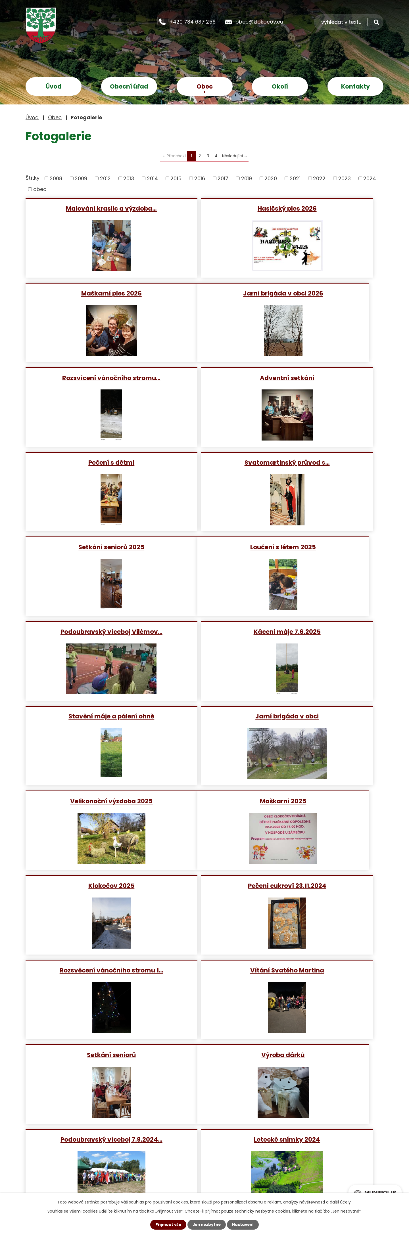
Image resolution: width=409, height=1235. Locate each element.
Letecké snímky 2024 (324, 801)
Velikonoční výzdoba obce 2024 (83, 885)
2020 (270, 178)
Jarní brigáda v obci (204, 547)
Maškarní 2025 (83, 631)
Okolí (280, 86)
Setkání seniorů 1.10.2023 (324, 970)
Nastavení (244, 1224)
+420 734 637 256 (192, 21)
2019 (246, 178)
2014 (152, 178)
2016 (199, 178)
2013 (128, 178)
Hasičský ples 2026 (203, 208)
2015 (175, 178)
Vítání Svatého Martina (204, 716)
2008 (56, 178)
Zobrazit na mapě (269, 1164)
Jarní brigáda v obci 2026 (83, 293)
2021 (295, 178)
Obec (205, 86)
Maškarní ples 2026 (324, 208)
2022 (319, 178)
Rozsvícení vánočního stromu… (204, 293)
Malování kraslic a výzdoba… (83, 208)
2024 (369, 178)
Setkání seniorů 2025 (325, 378)
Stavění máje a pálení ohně (83, 547)
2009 (81, 178)
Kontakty (355, 86)
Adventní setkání (324, 293)
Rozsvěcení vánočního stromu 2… (324, 885)
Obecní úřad (129, 86)
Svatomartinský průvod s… (204, 378)
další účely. (341, 1202)
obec (39, 189)
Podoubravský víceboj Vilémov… (204, 462)
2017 (223, 178)
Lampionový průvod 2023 (204, 970)
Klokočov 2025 (204, 631)
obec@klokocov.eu (259, 21)
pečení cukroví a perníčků (83, 970)
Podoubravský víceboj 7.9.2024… (204, 801)
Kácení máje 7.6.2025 (324, 462)
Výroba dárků (83, 801)
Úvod (54, 86)
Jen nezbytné (207, 1224)
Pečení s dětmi (83, 378)
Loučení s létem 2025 (83, 462)
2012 (105, 178)
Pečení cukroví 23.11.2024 (324, 631)
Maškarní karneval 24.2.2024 (204, 885)
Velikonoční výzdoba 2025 (324, 547)
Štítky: (33, 177)
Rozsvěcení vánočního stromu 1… (83, 716)
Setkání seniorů (324, 716)
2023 (344, 178)
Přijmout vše (166, 1224)
